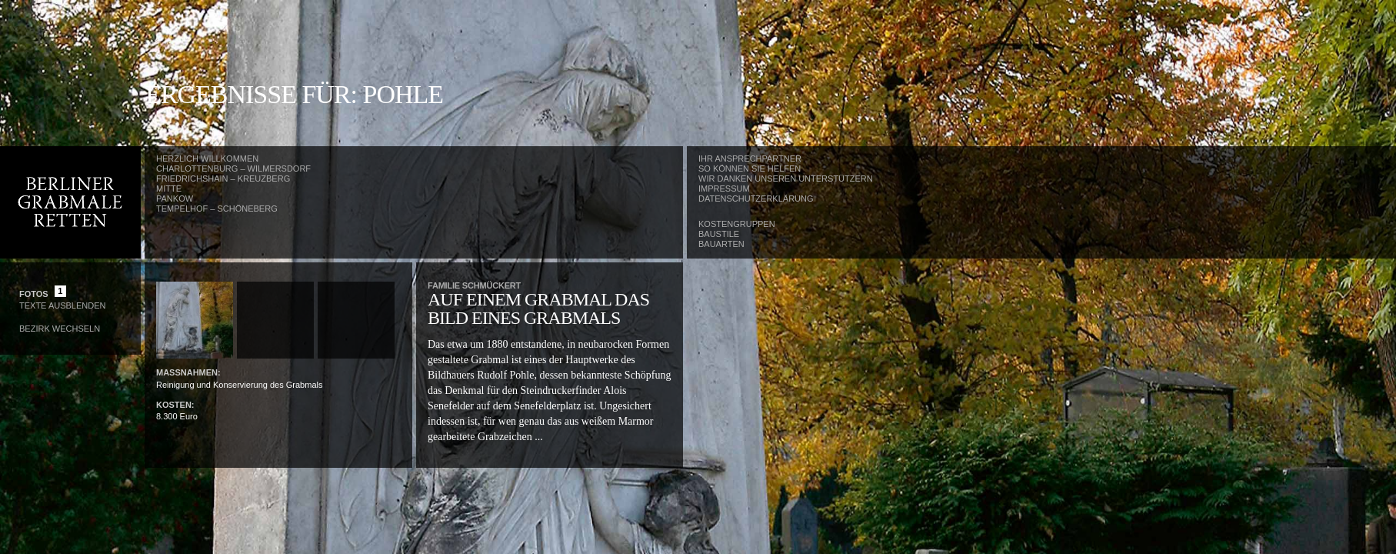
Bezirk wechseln (59, 328)
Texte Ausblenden (62, 305)
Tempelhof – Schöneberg (217, 208)
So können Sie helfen (749, 168)
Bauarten (721, 244)
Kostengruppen (736, 224)
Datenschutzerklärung (756, 198)
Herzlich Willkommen (207, 158)
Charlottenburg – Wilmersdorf (233, 168)
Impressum (724, 188)
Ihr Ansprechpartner (749, 158)
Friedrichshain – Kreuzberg (223, 178)
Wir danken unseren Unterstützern (785, 178)
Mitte (169, 188)
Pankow (174, 198)
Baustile (718, 234)
